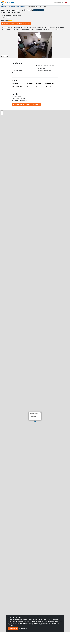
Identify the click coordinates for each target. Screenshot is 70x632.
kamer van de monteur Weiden (16, 6)
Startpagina (3, 6)
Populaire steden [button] (58, 3)
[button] (35, 422)
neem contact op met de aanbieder (16, 24)
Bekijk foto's (4, 56)
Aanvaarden (13, 629)
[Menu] (67, 2)
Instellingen (23, 629)
